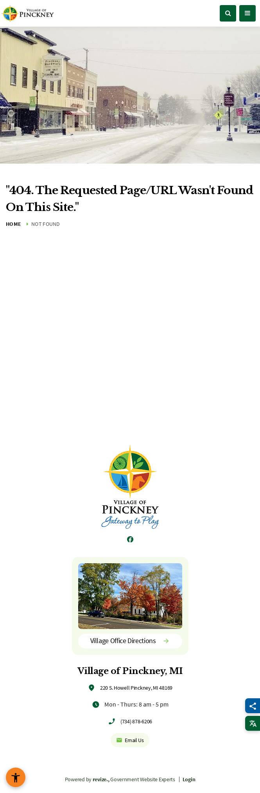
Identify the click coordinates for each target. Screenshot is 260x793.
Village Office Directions (130, 640)
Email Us (130, 740)
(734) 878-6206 (136, 721)
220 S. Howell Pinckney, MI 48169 (136, 687)
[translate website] (252, 723)
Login (189, 779)
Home (13, 223)
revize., (101, 779)
